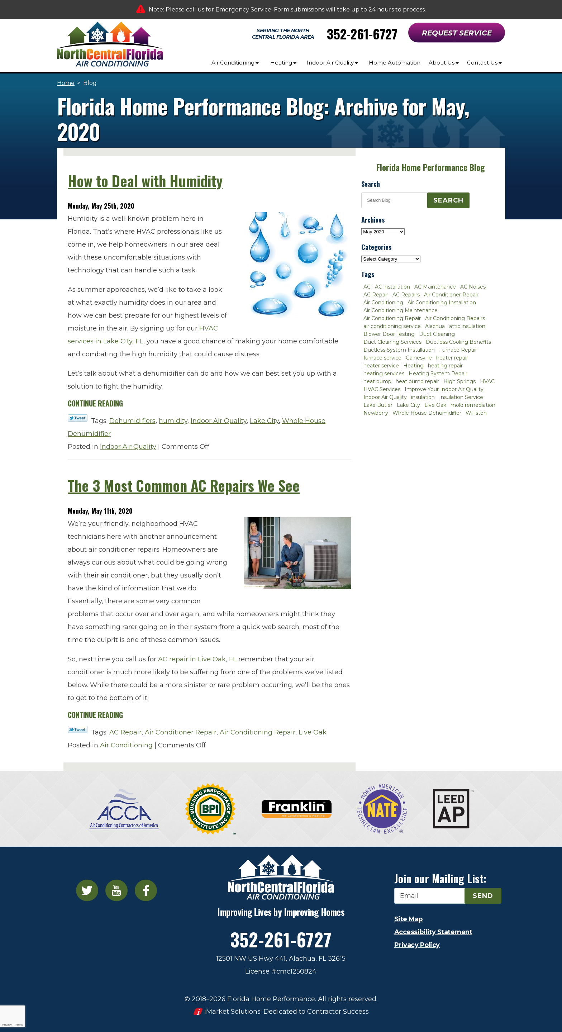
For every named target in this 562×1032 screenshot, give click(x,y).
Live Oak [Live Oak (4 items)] (435, 405)
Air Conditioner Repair (180, 732)
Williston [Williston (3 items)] (476, 413)
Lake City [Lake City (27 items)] (408, 405)
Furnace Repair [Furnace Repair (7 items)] (458, 350)
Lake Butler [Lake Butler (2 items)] (377, 405)
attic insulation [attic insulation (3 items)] (467, 326)
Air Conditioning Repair (257, 732)
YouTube (116, 890)
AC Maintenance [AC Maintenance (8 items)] (435, 287)
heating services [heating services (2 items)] (383, 373)
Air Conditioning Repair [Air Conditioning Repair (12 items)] (392, 318)
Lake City (264, 421)
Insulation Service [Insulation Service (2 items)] (461, 397)
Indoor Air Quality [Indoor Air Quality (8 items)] (385, 397)
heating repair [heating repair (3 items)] (445, 365)
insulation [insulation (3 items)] (423, 397)
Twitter (87, 890)
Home (66, 83)
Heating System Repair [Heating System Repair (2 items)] (438, 373)
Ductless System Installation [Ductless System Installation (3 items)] (399, 350)
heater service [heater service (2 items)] (381, 365)
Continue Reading (95, 403)
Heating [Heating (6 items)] (413, 365)
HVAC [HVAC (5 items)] (487, 381)
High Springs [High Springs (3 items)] (459, 381)
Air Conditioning (126, 745)
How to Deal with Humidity (145, 180)
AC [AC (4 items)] (367, 287)
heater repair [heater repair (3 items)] (452, 358)
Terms (19, 1024)
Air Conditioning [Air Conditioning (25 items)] (383, 302)
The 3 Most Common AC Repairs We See (184, 485)
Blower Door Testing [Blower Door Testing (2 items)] (389, 334)
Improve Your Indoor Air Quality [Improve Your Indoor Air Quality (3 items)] (444, 389)
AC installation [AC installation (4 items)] (392, 287)
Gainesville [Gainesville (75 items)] (419, 358)
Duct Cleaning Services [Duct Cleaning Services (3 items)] (392, 342)
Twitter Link (77, 418)
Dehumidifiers (132, 421)
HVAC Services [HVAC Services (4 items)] (381, 389)
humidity (173, 421)
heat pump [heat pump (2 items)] (377, 381)
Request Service (457, 33)
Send (483, 896)
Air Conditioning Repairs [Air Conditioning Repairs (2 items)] (455, 318)
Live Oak (313, 732)
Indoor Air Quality (219, 421)
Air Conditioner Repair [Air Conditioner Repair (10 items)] (451, 294)
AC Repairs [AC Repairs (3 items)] (406, 294)
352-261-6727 (362, 33)
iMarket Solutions (232, 1012)
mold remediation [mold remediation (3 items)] (473, 405)
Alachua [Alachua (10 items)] (435, 326)
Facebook (146, 890)
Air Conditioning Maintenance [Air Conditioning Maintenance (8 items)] (400, 310)
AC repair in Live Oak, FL (197, 659)
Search (448, 200)
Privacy (6, 1024)
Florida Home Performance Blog (430, 167)
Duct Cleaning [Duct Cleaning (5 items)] (437, 334)
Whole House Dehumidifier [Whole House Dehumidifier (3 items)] (426, 413)
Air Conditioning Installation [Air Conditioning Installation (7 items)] (442, 302)
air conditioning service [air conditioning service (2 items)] (392, 326)
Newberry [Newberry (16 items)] (375, 413)
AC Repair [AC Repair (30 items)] (375, 294)
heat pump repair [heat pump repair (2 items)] (417, 381)
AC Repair (125, 732)
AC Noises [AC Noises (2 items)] (473, 287)
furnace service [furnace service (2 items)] (382, 358)
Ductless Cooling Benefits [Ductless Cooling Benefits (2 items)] (458, 342)
